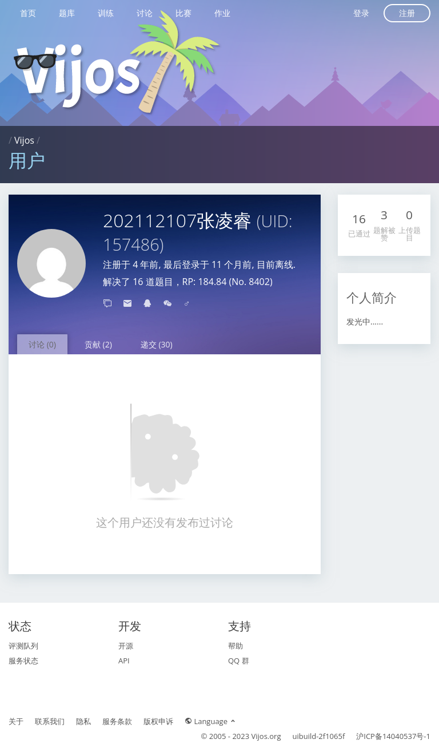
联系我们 (50, 721)
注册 (407, 12)
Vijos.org (266, 736)
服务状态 (23, 660)
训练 (106, 12)
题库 (67, 12)
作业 (222, 12)
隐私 (83, 721)
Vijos (24, 140)
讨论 (145, 12)
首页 (28, 12)
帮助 (235, 646)
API (124, 660)
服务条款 (117, 721)
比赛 (183, 12)
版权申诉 (158, 721)
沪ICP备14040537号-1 (393, 736)
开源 (125, 646)
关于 (16, 721)
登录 (361, 12)
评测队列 (23, 646)
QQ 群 (238, 660)
